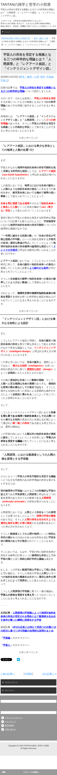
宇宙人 (4, 80)
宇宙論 (50, 77)
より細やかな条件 (38, 268)
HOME (28, 674)
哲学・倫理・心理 (29, 77)
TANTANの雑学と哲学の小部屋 (26, 4)
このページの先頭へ (31, 772)
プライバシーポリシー (14, 718)
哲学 (42, 77)
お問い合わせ (10, 729)
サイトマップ (10, 722)
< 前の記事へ (8, 674)
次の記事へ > (49, 674)
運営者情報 (9, 725)
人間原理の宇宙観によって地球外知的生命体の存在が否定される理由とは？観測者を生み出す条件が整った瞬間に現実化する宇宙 (28, 616)
